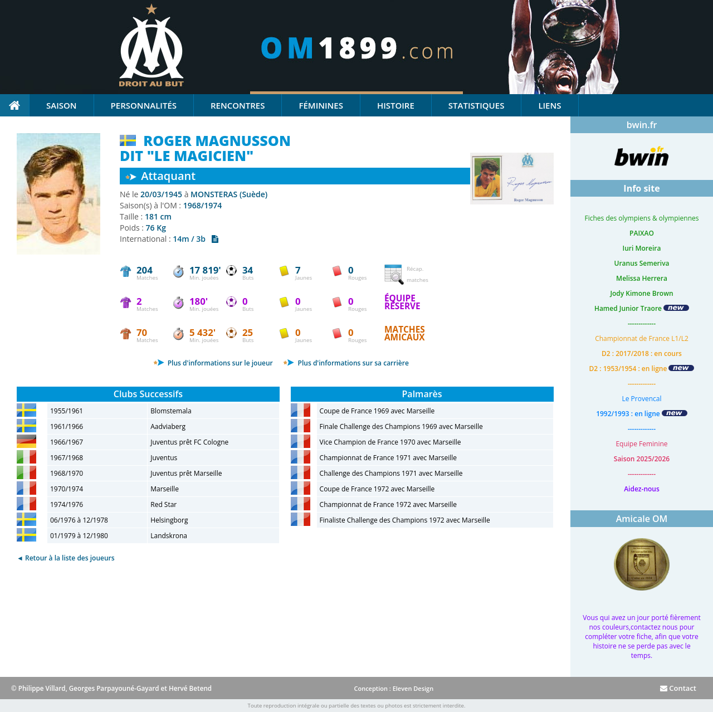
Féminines (321, 105)
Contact (678, 688)
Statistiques (476, 105)
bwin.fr (642, 125)
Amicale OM (642, 519)
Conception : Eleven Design (393, 688)
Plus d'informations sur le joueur (213, 363)
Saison (61, 105)
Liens (549, 105)
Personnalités (144, 105)
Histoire (395, 105)
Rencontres (238, 105)
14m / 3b (195, 238)
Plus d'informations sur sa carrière (345, 363)
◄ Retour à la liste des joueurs (66, 558)
